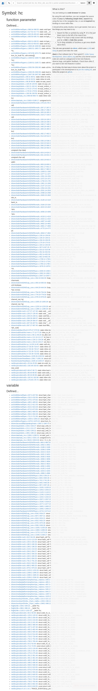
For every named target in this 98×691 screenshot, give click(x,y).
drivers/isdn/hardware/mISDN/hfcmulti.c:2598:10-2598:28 (32, 193)
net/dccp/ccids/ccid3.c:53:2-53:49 (23, 644)
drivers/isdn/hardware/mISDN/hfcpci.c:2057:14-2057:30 (31, 276)
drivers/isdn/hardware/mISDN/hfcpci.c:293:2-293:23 (30, 476)
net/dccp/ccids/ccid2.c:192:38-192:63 (24, 366)
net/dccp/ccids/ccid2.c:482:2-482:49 (24, 629)
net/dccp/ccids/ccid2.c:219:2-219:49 (24, 620)
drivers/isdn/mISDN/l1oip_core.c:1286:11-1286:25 (29, 309)
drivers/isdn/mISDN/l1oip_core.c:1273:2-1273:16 (29, 532)
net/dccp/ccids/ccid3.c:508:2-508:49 (24, 665)
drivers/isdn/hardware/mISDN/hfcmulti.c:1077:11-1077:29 (32, 174)
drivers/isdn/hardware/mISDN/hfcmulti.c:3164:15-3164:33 (32, 205)
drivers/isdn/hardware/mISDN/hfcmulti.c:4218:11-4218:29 (32, 216)
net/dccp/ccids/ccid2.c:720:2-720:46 (24, 637)
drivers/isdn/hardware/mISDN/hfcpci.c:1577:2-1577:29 (31, 504)
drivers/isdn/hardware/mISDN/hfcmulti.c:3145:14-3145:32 (32, 200)
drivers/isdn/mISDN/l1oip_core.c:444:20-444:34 (28, 287)
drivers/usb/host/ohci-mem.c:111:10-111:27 (27, 337)
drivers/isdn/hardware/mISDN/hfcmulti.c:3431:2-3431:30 (31, 454)
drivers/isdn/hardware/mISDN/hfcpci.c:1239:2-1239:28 (31, 494)
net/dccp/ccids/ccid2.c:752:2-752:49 (24, 639)
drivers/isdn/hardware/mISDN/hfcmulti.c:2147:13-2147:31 (32, 186)
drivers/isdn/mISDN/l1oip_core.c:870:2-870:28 (28, 523)
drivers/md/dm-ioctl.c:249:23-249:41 (24, 316)
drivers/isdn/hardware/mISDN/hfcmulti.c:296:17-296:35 (31, 110)
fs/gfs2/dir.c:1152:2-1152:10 (21, 610)
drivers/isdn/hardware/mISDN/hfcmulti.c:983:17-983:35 (31, 169)
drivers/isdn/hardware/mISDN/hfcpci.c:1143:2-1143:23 (31, 492)
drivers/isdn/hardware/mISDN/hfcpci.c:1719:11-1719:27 (31, 261)
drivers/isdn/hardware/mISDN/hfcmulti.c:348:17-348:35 (31, 124)
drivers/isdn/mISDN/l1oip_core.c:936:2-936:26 (28, 525)
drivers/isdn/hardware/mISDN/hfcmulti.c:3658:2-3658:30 (31, 459)
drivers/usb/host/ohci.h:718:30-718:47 (25, 347)
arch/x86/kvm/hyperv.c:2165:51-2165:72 (26, 63)
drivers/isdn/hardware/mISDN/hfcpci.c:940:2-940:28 (30, 483)
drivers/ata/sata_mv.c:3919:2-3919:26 (25, 440)
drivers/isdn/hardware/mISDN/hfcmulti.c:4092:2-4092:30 (31, 466)
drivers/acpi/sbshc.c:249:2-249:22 (23, 431)
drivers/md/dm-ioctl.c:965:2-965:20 (24, 565)
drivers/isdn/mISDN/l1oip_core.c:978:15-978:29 (28, 297)
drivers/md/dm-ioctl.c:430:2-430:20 (24, 556)
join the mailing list (85, 70)
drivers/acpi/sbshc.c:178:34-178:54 (24, 91)
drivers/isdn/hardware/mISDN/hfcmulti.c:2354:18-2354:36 (32, 188)
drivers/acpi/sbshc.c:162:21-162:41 (24, 86)
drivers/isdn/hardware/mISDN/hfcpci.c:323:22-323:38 (30, 250)
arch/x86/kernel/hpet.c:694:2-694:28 (24, 414)
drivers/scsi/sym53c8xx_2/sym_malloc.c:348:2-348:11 (31, 603)
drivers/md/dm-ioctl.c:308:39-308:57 (24, 318)
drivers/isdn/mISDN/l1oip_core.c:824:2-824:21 (28, 518)
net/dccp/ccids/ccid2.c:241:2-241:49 (24, 622)
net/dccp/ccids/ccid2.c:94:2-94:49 (23, 613)
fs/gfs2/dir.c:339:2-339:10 (20, 606)
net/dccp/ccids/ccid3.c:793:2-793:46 (24, 681)
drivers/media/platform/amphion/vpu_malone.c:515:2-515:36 (33, 587)
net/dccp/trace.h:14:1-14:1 (21, 689)
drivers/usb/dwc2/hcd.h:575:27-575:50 (25, 330)
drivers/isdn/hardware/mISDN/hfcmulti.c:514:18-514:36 (31, 136)
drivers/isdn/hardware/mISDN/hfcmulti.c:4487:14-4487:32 (32, 221)
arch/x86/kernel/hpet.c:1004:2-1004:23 (25, 419)
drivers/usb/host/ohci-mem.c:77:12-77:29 (26, 332)
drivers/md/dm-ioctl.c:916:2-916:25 (24, 563)
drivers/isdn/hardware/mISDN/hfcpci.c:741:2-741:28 (30, 480)
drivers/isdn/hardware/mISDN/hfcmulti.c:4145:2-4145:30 (31, 468)
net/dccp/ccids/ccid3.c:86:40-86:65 (24, 373)
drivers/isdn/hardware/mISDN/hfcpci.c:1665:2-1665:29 (31, 506)
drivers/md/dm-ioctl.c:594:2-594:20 (24, 558)
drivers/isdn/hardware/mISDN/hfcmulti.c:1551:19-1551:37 (32, 176)
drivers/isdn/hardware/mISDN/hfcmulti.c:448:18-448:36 (31, 126)
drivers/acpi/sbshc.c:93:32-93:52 (23, 79)
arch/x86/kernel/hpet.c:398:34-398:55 (25, 29)
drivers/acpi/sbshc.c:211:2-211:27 (23, 428)
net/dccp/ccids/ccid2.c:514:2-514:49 (24, 634)
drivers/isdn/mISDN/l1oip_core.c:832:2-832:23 (28, 521)
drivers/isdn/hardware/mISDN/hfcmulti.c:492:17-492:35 (31, 134)
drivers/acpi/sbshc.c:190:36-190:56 (24, 93)
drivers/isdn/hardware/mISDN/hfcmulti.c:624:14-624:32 (31, 153)
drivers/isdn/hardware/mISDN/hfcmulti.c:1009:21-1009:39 (32, 171)
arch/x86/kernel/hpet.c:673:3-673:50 (24, 409)
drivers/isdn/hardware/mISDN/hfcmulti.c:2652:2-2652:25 (31, 445)
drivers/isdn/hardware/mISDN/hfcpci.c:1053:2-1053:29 (31, 490)
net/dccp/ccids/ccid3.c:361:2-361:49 (24, 658)
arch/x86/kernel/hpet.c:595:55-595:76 (25, 37)
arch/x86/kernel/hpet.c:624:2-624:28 (24, 407)
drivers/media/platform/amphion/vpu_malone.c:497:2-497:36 (33, 584)
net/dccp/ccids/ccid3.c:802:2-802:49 (24, 684)
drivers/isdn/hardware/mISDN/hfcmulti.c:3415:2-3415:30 (31, 452)
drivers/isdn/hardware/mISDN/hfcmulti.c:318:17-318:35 (31, 115)
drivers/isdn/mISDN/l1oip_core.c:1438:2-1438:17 (29, 535)
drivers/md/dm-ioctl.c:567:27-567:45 (24, 325)
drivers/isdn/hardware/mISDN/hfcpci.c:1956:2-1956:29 (31, 509)
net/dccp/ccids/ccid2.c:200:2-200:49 (24, 618)
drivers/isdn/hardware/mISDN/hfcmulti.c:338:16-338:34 (31, 122)
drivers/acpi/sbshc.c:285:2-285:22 (23, 433)
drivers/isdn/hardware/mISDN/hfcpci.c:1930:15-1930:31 (31, 271)
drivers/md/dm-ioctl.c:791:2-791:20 (24, 561)
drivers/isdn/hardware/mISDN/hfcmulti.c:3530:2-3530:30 (31, 457)
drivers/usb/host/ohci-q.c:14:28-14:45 (24, 344)
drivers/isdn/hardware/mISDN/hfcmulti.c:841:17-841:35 (31, 167)
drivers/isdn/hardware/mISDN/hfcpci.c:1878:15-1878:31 (31, 266)
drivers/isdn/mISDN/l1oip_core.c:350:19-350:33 (28, 283)
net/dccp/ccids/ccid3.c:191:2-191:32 (24, 651)
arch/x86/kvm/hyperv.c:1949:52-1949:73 (26, 58)
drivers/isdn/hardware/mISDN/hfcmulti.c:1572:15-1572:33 (32, 179)
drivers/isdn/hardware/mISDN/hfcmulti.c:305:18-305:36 (31, 112)
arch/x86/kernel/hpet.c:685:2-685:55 (24, 412)
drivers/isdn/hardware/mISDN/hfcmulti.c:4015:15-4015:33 (32, 207)
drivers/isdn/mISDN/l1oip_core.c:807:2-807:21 (28, 516)
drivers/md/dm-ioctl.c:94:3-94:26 (23, 537)
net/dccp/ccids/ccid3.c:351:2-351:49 (24, 655)
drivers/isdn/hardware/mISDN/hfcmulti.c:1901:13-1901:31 (32, 183)
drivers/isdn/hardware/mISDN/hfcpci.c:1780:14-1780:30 (31, 264)
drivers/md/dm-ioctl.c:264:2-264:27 (24, 551)
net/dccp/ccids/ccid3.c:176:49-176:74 (24, 380)
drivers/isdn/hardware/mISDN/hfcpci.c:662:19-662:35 (30, 257)
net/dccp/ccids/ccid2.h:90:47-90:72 (24, 370)
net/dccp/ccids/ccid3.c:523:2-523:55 (24, 667)
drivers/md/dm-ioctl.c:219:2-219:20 (24, 549)
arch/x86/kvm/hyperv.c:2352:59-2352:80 (26, 67)
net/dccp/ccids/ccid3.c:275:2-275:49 (24, 653)
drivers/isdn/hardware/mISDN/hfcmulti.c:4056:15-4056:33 (32, 212)
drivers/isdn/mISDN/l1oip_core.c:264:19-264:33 (28, 278)
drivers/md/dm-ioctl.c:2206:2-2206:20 (25, 577)
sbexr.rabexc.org (69, 57)
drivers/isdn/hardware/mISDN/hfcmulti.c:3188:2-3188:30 (31, 447)
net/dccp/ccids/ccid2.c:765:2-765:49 (24, 641)
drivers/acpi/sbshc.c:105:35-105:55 (24, 84)
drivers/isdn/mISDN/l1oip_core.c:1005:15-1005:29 (29, 302)
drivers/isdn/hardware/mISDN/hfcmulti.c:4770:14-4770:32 (32, 228)
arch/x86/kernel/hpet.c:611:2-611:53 (24, 405)
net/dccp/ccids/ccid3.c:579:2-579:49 (24, 670)
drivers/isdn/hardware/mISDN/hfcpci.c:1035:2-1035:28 (31, 487)
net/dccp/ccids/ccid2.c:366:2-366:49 (24, 625)
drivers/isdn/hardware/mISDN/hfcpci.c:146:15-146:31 (30, 238)
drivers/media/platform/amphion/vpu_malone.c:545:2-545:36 (33, 589)
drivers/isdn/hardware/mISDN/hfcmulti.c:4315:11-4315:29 (32, 219)
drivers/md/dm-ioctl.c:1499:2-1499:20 (25, 573)
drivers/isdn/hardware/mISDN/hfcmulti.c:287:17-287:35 (31, 108)
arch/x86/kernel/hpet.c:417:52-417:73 (25, 32)
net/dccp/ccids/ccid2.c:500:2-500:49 (24, 632)
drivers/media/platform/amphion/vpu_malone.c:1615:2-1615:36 (34, 596)
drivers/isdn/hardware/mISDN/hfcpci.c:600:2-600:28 (30, 478)
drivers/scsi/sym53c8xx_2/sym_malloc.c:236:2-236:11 (31, 601)
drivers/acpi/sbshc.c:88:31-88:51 (23, 77)
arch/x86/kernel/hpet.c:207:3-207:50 (24, 395)
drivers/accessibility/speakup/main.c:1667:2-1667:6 (30, 423)
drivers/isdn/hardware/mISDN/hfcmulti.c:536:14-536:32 (31, 141)
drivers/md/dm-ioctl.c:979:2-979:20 (24, 568)
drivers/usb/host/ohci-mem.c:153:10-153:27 (27, 342)
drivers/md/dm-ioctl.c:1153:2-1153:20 (25, 570)
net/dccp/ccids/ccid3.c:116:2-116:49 (24, 648)
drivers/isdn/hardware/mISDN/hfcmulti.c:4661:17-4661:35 (32, 226)
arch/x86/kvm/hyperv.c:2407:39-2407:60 (26, 74)
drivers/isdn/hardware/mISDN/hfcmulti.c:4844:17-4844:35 (32, 233)
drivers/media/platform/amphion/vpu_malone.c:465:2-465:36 (33, 582)
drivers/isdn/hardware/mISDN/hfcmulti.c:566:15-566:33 (31, 145)
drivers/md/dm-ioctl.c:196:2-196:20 (24, 547)
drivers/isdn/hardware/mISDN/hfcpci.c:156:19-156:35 (30, 240)
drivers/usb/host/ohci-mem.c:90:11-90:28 (26, 335)
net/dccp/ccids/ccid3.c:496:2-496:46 (24, 663)
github (70, 72)
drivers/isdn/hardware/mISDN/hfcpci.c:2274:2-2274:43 (31, 511)
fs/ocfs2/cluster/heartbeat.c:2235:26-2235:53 (27, 356)
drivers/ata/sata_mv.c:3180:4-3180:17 (25, 100)
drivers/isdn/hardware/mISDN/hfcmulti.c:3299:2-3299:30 (31, 449)
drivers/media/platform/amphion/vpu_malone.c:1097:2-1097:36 (34, 594)
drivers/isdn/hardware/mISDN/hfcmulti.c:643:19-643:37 (31, 160)
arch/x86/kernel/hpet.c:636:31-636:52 (25, 41)
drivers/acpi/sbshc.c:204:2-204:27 (23, 426)
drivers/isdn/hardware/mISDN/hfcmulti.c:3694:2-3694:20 (31, 461)
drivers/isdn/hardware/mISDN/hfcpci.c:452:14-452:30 (30, 254)
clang (54, 51)
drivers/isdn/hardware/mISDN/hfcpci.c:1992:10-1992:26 (31, 273)
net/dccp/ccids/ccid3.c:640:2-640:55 (24, 674)
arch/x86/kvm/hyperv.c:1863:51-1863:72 (26, 48)
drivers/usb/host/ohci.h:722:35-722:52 (25, 351)
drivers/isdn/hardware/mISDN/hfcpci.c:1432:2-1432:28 (31, 497)
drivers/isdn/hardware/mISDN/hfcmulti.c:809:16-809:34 (31, 164)
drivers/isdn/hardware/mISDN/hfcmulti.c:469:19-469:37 (31, 129)
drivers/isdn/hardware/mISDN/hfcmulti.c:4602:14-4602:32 (32, 224)
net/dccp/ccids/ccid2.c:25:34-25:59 (24, 363)
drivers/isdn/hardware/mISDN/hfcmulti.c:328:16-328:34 (31, 119)
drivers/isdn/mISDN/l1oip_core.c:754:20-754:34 (28, 292)
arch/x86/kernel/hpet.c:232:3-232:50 (24, 397)
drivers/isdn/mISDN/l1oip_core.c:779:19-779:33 (28, 295)
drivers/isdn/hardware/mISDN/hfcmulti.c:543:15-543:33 (31, 143)
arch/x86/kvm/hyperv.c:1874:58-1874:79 (26, 53)
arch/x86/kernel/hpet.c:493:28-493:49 (25, 34)
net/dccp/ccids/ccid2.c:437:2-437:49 (24, 627)
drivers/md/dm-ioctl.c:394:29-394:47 (24, 321)
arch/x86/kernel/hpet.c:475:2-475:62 (24, 400)
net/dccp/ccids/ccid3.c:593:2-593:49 (24, 672)
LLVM (89, 48)
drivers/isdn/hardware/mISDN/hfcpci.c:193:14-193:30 (30, 245)
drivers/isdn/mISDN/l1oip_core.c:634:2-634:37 (28, 513)
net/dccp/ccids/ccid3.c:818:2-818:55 (24, 686)
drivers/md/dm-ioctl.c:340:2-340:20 (24, 554)
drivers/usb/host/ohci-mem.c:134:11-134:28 (27, 340)
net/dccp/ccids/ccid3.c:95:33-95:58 (24, 375)
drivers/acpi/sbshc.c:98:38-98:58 (23, 81)
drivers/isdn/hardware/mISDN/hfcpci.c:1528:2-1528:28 (31, 502)
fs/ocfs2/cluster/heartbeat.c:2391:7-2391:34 (27, 358)
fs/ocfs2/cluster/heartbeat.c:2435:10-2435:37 (27, 361)
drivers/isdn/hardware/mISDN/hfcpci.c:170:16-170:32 (30, 242)
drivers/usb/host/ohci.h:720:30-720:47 (25, 349)
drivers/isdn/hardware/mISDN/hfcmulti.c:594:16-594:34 (31, 148)
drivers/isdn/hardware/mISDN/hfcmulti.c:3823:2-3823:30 (31, 464)
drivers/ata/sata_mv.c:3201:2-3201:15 (25, 438)
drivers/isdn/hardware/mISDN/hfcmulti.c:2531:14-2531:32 (32, 190)
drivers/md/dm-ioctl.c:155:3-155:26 (24, 542)
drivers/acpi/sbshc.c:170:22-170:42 (24, 89)
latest (83, 3)
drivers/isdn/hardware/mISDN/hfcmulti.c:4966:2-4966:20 (31, 473)
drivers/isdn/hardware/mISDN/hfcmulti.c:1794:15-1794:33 (32, 181)
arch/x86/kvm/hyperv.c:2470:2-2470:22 (25, 421)
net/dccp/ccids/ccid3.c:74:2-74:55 (23, 646)
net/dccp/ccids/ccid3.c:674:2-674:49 (24, 677)
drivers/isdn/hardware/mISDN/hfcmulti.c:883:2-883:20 (31, 442)
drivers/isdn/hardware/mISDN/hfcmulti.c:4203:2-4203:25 (31, 471)
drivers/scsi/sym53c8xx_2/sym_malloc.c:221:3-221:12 (31, 599)
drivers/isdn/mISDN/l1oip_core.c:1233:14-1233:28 (29, 306)
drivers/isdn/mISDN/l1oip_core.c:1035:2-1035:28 (29, 528)
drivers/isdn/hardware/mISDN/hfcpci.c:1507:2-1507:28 (31, 499)
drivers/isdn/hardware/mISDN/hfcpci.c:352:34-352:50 (30, 252)
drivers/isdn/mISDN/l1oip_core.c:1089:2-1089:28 (29, 530)
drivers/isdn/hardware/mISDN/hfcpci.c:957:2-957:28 (30, 485)
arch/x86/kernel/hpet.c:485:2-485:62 (24, 402)
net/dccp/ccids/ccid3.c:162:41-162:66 (24, 377)
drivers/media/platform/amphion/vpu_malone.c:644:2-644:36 (33, 592)
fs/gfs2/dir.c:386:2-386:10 (20, 608)
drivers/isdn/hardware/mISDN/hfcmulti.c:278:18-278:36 (31, 103)
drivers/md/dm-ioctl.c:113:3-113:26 (24, 539)
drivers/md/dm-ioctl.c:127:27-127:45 (24, 311)
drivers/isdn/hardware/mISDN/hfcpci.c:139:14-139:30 (30, 235)
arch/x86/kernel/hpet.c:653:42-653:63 (25, 44)
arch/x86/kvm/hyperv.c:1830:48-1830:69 (26, 46)
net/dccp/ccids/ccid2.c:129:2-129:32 (24, 615)
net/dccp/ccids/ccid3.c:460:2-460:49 (24, 660)
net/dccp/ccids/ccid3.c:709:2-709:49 (24, 679)
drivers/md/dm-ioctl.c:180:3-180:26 (24, 544)
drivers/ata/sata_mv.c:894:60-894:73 (24, 96)
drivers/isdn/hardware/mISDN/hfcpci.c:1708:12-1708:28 (31, 259)
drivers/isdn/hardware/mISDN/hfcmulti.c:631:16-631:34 (31, 155)
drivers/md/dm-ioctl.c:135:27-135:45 (24, 313)
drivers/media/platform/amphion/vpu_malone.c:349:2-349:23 (33, 580)
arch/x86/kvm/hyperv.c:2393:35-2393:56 (26, 72)
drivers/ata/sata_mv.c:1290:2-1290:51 (25, 435)
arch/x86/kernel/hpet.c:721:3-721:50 (24, 416)
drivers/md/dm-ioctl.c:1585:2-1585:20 (25, 575)
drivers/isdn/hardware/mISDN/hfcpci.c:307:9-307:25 (30, 247)
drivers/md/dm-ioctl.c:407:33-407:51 (24, 323)
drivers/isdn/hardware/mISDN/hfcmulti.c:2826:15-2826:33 (32, 195)
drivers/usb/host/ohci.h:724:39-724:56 (25, 354)
